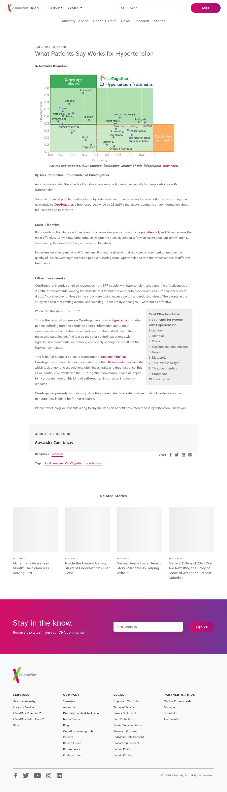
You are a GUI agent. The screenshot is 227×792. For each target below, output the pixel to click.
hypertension (121, 320)
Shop (57, 7)
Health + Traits (104, 21)
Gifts (16, 725)
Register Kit (160, 7)
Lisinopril (139, 232)
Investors (69, 701)
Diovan (171, 232)
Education (170, 707)
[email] (190, 455)
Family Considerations (128, 725)
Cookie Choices (123, 755)
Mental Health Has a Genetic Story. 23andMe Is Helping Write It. (139, 568)
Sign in (136, 7)
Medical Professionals (177, 701)
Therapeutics (172, 719)
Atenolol (153, 232)
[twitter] (177, 455)
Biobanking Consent (126, 743)
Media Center (71, 719)
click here (169, 166)
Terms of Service (124, 707)
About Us (69, 707)
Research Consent (125, 731)
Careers (68, 737)
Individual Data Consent (129, 737)
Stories (159, 21)
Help (181, 7)
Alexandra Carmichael (53, 66)
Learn (75, 7)
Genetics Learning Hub (78, 731)
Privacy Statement (125, 713)
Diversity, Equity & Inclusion (81, 713)
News (125, 21)
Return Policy (71, 749)
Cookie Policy (122, 749)
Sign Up (202, 627)
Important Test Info (126, 701)
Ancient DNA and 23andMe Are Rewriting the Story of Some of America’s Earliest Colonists (190, 570)
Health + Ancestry (24, 701)
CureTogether (63, 205)
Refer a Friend (72, 743)
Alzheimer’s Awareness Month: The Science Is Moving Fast (31, 568)
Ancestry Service (75, 21)
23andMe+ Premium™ (27, 713)
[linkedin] (183, 455)
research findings (113, 357)
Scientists (170, 713)
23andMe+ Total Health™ (28, 719)
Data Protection (123, 719)
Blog (66, 725)
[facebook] (170, 455)
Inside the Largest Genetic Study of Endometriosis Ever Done (87, 568)
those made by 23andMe (125, 362)
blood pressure (53, 463)
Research (141, 21)
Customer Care (72, 755)
